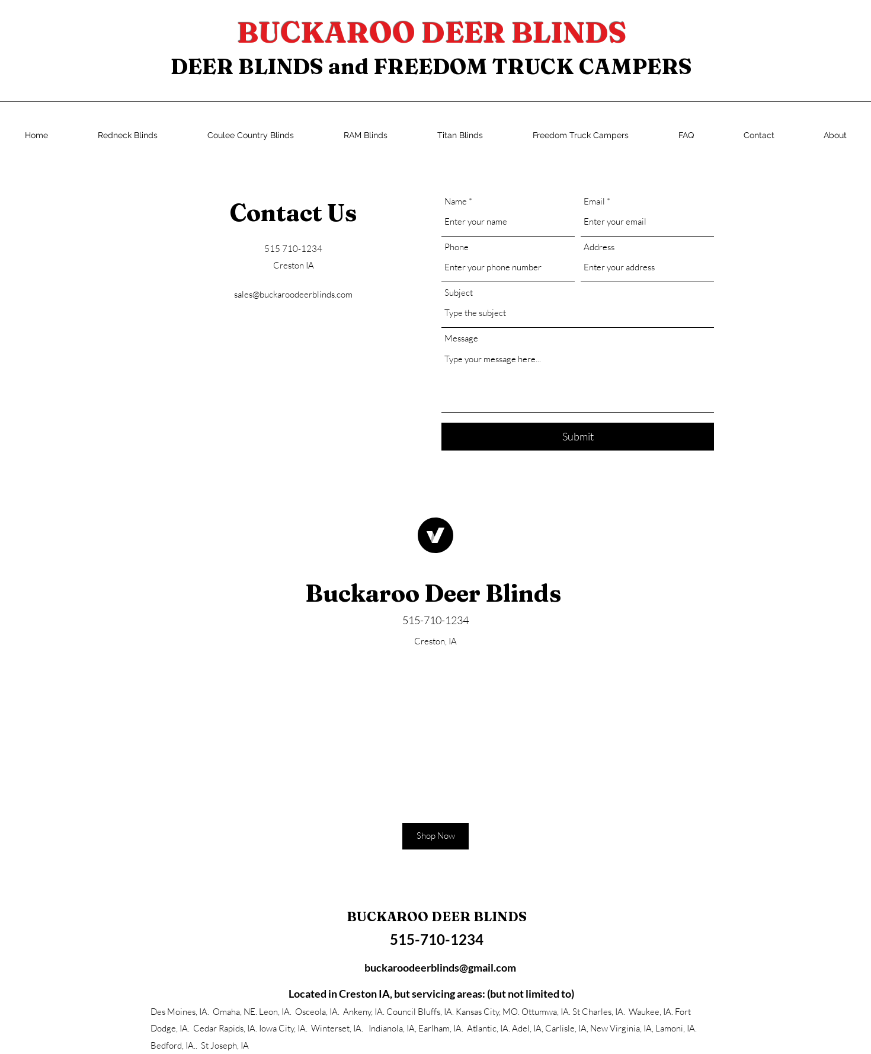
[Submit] (577, 437)
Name (455, 201)
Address (599, 246)
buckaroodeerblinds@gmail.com (440, 967)
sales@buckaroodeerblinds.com (293, 294)
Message (461, 338)
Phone (456, 246)
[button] (435, 836)
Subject (458, 292)
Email (594, 201)
